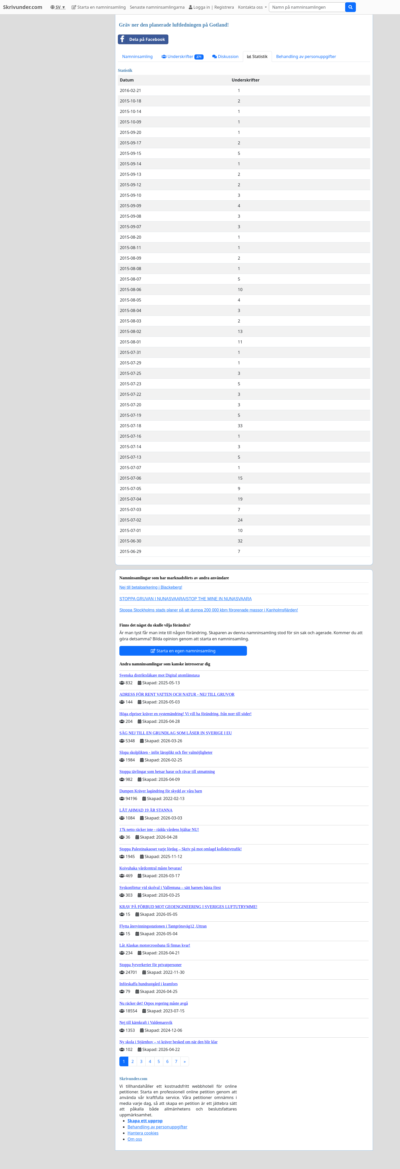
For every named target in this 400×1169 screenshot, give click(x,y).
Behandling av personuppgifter (306, 56)
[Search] (307, 7)
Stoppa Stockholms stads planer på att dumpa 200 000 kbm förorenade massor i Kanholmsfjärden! (208, 610)
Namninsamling (137, 56)
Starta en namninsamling (99, 7)
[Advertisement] (65, 91)
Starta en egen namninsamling (183, 651)
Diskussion (225, 56)
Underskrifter (182, 57)
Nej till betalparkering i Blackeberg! (150, 587)
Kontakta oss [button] (251, 7)
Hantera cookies (143, 1133)
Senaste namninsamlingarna (157, 7)
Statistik (257, 56)
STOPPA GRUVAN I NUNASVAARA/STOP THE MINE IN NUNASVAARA (185, 599)
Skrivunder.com (22, 7)
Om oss (135, 1139)
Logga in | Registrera (211, 7)
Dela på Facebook (141, 39)
